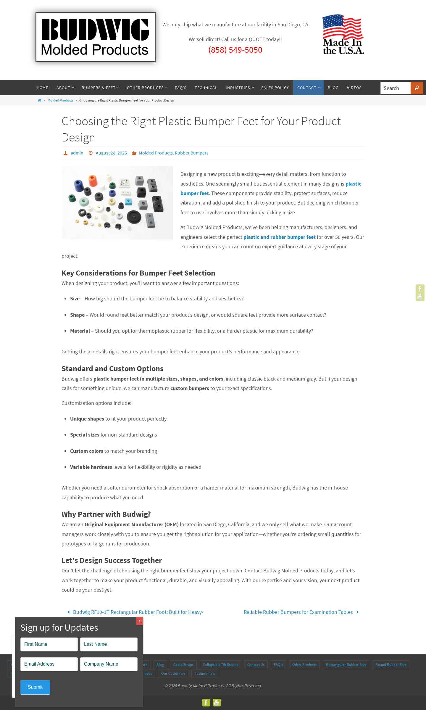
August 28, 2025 (111, 153)
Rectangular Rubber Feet (346, 664)
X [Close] (139, 621)
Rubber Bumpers (192, 153)
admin (77, 153)
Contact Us (255, 664)
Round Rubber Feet (390, 664)
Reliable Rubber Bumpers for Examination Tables (303, 611)
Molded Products (60, 100)
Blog (160, 664)
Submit (35, 687)
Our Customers (173, 673)
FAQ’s (278, 664)
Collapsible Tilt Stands (220, 664)
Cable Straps (183, 664)
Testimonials (205, 673)
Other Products (304, 664)
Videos (146, 673)
